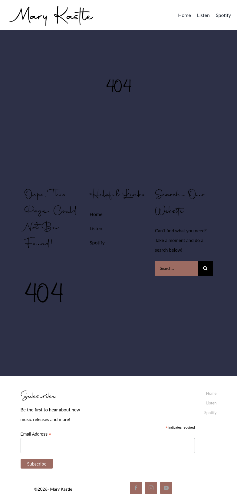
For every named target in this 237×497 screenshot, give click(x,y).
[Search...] (176, 268)
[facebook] (136, 488)
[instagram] (151, 488)
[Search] (205, 268)
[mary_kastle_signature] (51, 4)
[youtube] (166, 488)
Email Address (36, 434)
